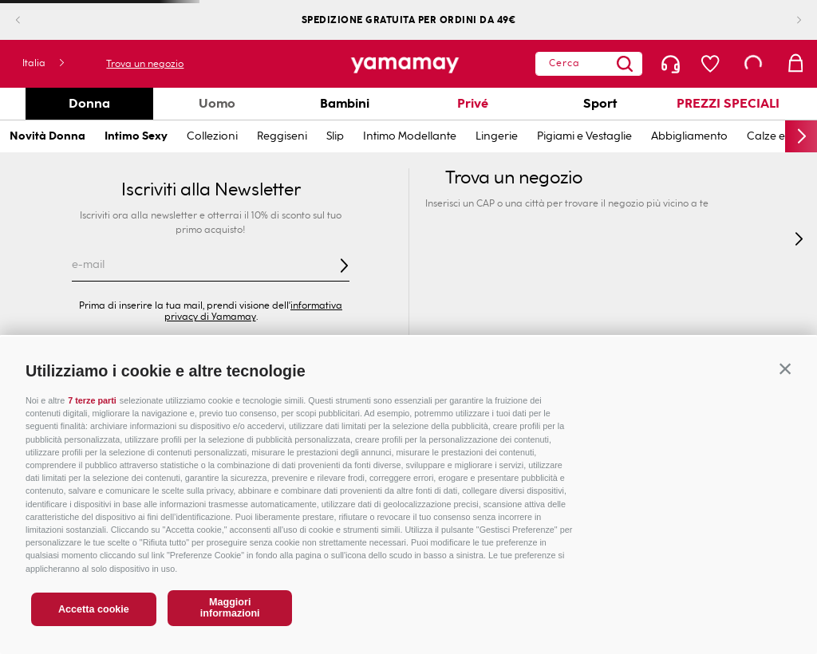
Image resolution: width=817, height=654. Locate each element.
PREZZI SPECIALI (728, 103)
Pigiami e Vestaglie (584, 136)
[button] (785, 368)
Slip (335, 136)
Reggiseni (282, 136)
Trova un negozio (142, 63)
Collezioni (212, 136)
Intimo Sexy (136, 136)
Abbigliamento (689, 136)
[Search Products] (625, 64)
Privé (472, 103)
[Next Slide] (786, 20)
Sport (600, 103)
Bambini (344, 103)
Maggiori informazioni (230, 608)
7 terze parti (92, 400)
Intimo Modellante (409, 136)
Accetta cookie (93, 609)
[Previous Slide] (30, 20)
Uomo (217, 103)
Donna (89, 103)
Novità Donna (47, 136)
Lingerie (497, 136)
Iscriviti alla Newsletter (211, 189)
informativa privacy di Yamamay (253, 311)
